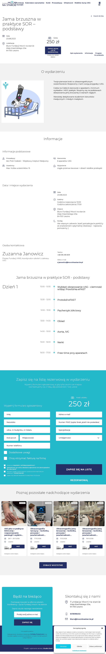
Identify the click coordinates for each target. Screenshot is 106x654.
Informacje (89, 53)
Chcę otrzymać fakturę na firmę (27, 458)
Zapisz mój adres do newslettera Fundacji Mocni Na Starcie (23, 475)
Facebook (100, 3)
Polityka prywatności (79, 650)
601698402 (75, 614)
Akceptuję (63, 646)
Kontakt (20, 5)
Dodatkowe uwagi (19, 452)
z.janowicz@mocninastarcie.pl (70, 262)
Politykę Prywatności (37, 634)
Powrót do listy (97, 16)
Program (98, 53)
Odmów (79, 646)
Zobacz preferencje (95, 646)
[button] (102, 628)
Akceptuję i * (21, 465)
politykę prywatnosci (28, 465)
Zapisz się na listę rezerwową (53, 50)
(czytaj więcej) (19, 473)
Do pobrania (99, 55)
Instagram (99, 5)
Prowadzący (57, 3)
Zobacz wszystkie (53, 565)
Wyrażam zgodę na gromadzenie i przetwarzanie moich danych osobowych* (25, 472)
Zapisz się (27, 622)
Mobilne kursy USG (83, 3)
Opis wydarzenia (76, 53)
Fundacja (20, 3)
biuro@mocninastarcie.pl (82, 619)
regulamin (16, 465)
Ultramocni (68, 3)
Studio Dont (48, 648)
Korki (48, 3)
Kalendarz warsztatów (34, 3)
